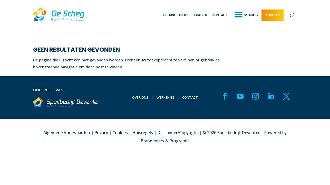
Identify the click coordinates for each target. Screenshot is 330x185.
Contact (220, 15)
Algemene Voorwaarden (66, 132)
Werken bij (165, 97)
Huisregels (142, 132)
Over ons (140, 97)
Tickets (272, 15)
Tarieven (200, 15)
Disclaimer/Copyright (177, 132)
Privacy (101, 132)
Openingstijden (176, 15)
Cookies (120, 132)
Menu (249, 15)
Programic (179, 141)
